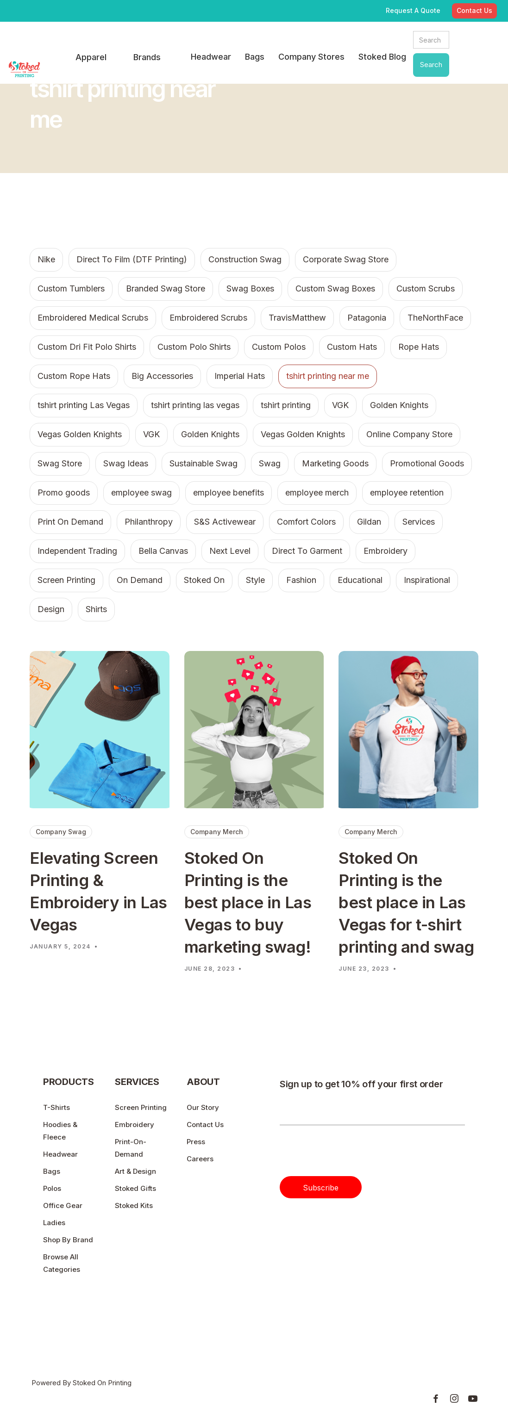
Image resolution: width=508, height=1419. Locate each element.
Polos (52, 1188)
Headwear (60, 1154)
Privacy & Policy (437, 1344)
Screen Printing (141, 1107)
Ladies (54, 1222)
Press (196, 1141)
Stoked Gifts (135, 1188)
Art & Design (135, 1171)
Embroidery (134, 1124)
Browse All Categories (61, 1263)
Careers (200, 1158)
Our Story (203, 1107)
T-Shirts (56, 1107)
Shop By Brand (68, 1239)
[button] (91, 57)
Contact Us (205, 1124)
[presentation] (350, 1154)
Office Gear (62, 1205)
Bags (51, 1171)
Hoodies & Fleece (60, 1130)
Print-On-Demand (130, 1148)
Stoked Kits (134, 1205)
